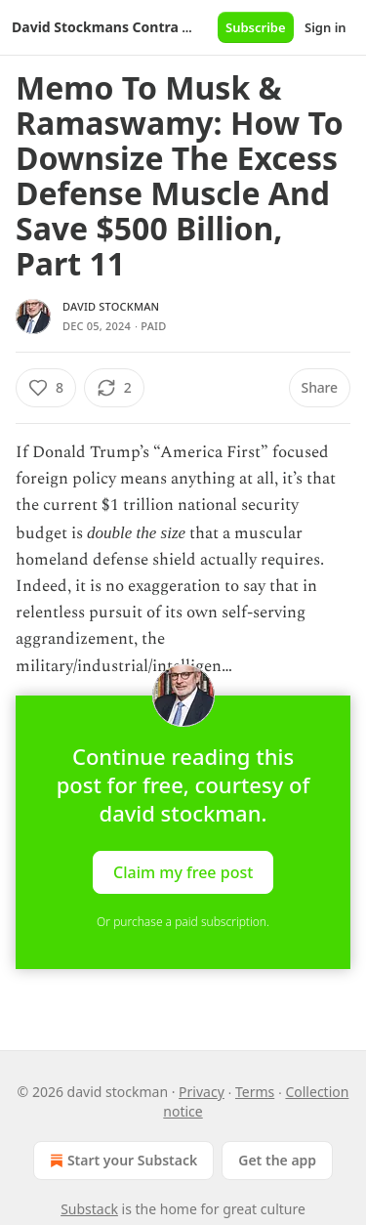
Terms (254, 1091)
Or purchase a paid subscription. (183, 921)
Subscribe (255, 27)
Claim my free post (183, 871)
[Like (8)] (46, 387)
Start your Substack (121, 1160)
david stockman (110, 306)
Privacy (201, 1091)
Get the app (277, 1160)
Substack (89, 1209)
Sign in (325, 27)
